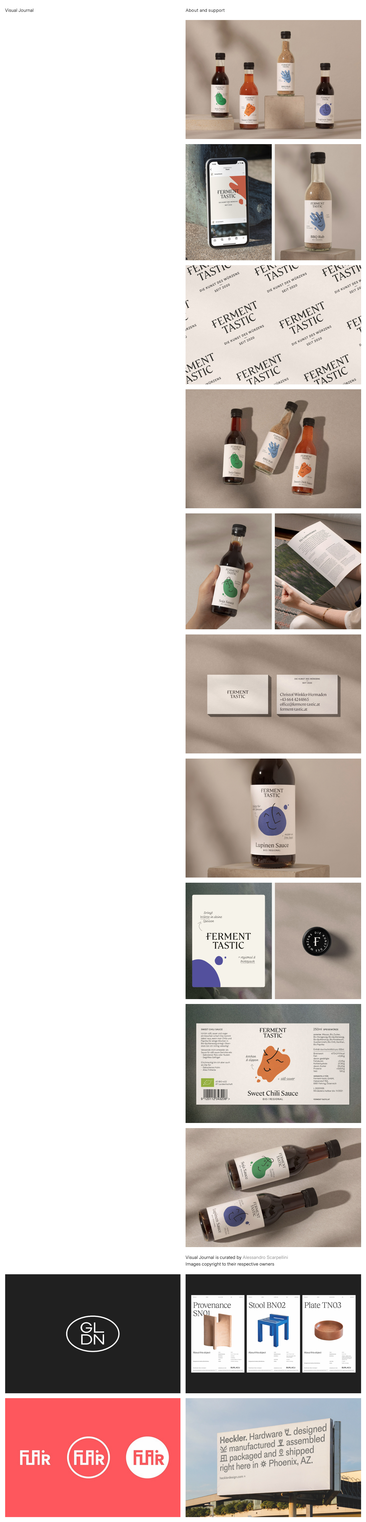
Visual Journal (19, 10)
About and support (205, 10)
